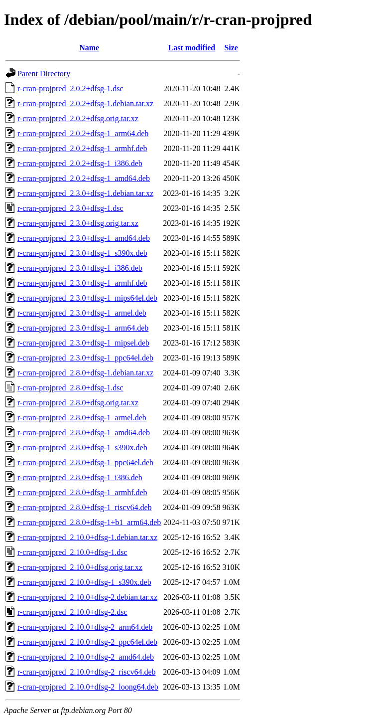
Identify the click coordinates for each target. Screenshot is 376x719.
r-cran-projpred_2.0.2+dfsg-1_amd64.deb (83, 178)
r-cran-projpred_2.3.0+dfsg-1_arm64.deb (82, 328)
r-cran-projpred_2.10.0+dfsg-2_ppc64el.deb (87, 642)
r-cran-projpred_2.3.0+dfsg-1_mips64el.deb (87, 298)
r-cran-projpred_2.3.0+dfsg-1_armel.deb (81, 313)
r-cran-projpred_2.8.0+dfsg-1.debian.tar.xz (85, 372)
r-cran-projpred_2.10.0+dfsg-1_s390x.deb (84, 582)
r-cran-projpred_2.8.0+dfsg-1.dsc (70, 387)
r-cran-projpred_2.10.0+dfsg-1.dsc (72, 552)
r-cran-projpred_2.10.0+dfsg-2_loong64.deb (87, 687)
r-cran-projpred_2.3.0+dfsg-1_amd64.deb (83, 238)
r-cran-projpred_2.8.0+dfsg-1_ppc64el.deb (85, 462)
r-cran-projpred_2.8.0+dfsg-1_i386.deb (79, 477)
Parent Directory (43, 73)
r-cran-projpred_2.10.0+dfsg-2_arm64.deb (84, 627)
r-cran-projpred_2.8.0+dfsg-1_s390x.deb (82, 447)
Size (231, 47)
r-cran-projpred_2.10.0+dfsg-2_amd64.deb (85, 657)
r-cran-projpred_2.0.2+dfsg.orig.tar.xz (77, 118)
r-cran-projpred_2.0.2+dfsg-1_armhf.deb (82, 148)
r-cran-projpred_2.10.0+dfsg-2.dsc (72, 612)
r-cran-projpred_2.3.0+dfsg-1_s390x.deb (82, 253)
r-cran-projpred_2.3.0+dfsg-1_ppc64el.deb (85, 358)
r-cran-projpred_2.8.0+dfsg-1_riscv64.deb (84, 507)
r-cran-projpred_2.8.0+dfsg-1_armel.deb (81, 417)
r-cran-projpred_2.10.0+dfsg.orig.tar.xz (79, 567)
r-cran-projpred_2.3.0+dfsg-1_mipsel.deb (83, 343)
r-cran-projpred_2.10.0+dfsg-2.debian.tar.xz (87, 597)
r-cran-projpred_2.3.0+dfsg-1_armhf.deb (82, 283)
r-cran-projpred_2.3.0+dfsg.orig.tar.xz (77, 223)
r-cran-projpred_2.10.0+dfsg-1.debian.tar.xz (87, 537)
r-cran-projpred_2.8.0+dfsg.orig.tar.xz (77, 402)
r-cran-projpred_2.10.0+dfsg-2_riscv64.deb (86, 672)
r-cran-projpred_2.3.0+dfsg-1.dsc (70, 208)
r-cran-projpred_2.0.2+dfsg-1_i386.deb (79, 163)
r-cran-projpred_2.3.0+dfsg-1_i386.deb (79, 268)
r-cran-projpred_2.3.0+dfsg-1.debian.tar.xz (85, 193)
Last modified (192, 47)
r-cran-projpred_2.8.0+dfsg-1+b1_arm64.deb (89, 522)
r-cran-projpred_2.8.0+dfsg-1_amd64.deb (83, 432)
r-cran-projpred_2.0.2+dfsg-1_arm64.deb (82, 133)
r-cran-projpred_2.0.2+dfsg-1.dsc (70, 88)
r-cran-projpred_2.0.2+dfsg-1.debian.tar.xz (85, 103)
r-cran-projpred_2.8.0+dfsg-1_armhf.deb (82, 492)
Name (89, 47)
